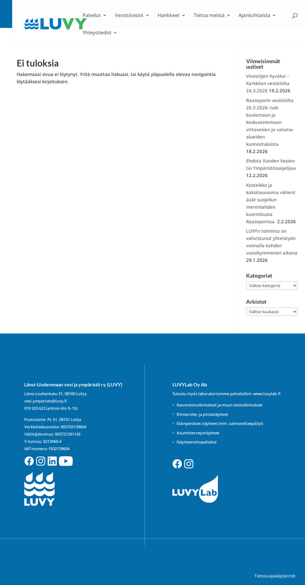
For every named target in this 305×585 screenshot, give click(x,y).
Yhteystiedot (97, 33)
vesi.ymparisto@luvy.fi (45, 401)
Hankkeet (169, 16)
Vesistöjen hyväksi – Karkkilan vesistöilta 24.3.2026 (268, 83)
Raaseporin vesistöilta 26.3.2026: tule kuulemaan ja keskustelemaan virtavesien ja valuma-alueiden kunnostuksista (270, 122)
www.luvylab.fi (266, 393)
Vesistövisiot (129, 16)
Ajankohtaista (254, 16)
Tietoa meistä (209, 16)
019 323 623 (34, 408)
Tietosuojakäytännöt (274, 576)
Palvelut (92, 16)
